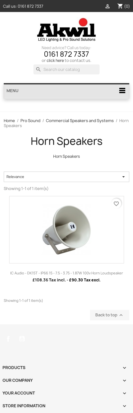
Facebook (8, 339)
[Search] (66, 69)
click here (55, 60)
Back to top (109, 315)
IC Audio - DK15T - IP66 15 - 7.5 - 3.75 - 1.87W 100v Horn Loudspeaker (66, 273)
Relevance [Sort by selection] (66, 177)
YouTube (22, 339)
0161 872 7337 (30, 6)
